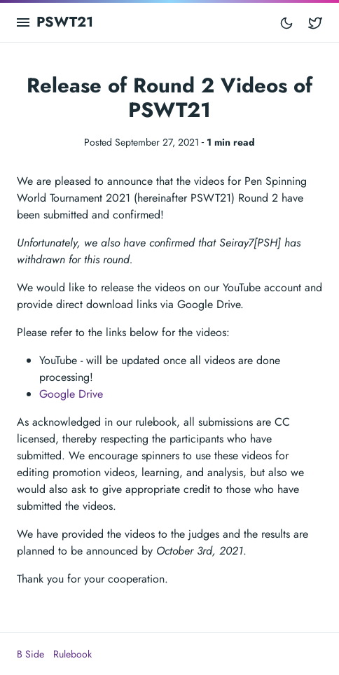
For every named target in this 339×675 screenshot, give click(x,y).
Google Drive (71, 394)
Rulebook (72, 654)
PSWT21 (64, 22)
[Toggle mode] (286, 22)
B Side (30, 654)
